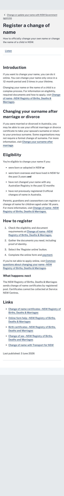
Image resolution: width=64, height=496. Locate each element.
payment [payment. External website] (47, 254)
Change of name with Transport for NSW (31, 345)
